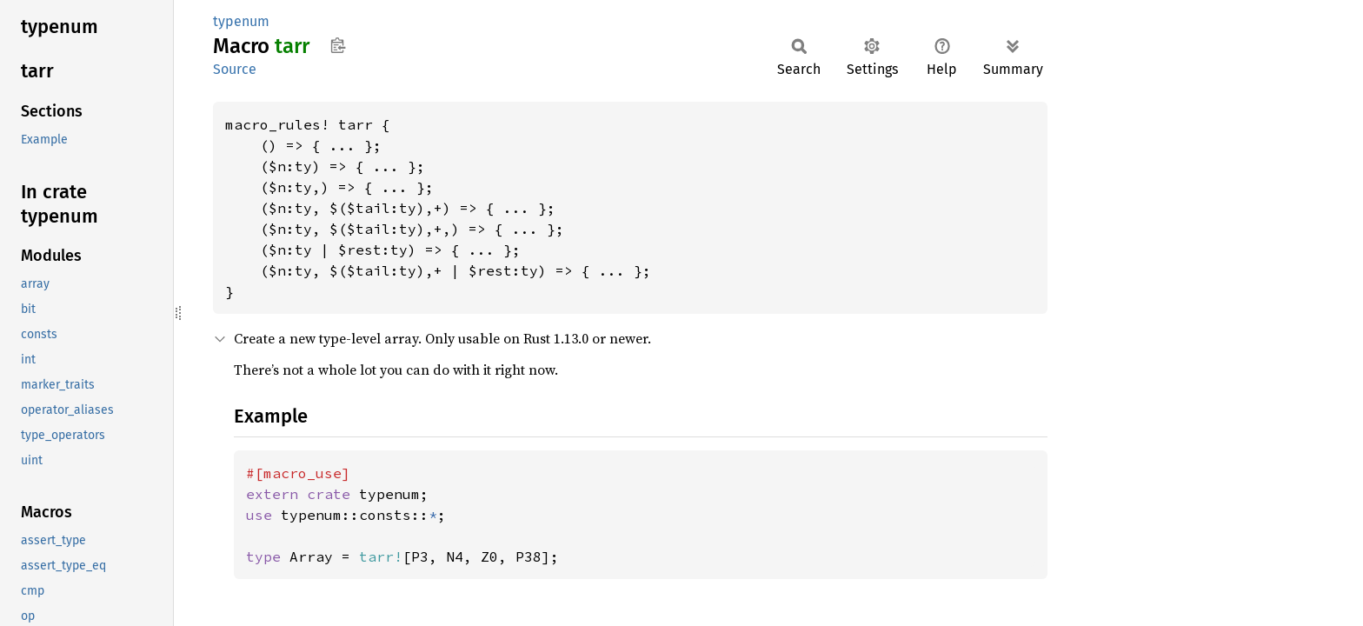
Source (234, 69)
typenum (241, 21)
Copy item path (337, 45)
